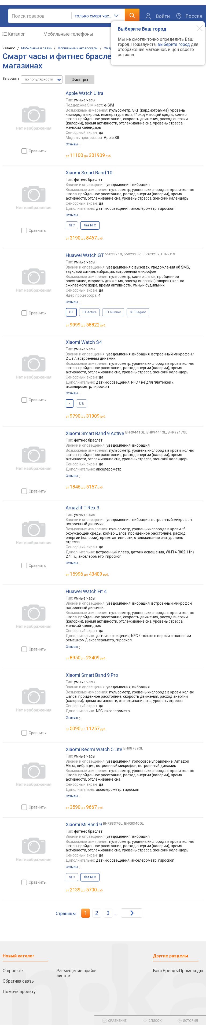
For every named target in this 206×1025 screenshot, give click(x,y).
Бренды (171, 970)
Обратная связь (18, 981)
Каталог (16, 34)
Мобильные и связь (36, 48)
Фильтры (80, 79)
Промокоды (191, 970)
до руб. (91, 155)
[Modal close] (195, 28)
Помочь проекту (19, 991)
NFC (72, 225)
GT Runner (113, 312)
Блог (158, 970)
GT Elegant (138, 312)
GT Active (89, 312)
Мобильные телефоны (68, 34)
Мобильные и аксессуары (78, 48)
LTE (81, 403)
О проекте (13, 970)
